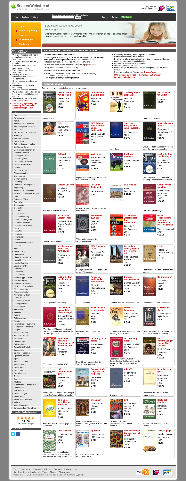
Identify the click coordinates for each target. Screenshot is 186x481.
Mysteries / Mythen (22, 295)
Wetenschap (19, 396)
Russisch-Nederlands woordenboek (97, 279)
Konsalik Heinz (20, 260)
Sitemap (53, 472)
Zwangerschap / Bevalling (25, 408)
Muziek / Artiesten (21, 292)
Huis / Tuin (18, 231)
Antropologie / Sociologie (24, 127)
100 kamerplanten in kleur (65, 371)
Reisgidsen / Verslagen (23, 327)
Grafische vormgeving (23, 219)
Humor (17, 240)
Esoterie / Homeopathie (24, 190)
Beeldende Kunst (21, 147)
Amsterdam (19, 118)
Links (76, 469)
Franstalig (18, 202)
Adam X (128, 369)
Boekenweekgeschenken (24, 150)
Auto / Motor (19, 141)
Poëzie (17, 321)
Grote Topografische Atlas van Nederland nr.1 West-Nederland (165, 220)
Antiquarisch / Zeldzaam (24, 124)
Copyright (58, 469)
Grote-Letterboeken (22, 222)
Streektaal (18, 367)
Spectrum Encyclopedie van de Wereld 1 (132, 125)
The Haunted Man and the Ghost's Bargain (65, 310)
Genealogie (19, 205)
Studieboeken (20, 373)
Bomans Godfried (21, 153)
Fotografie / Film (21, 199)
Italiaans (17, 245)
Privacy (49, 469)
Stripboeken (19, 370)
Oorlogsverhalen (21, 303)
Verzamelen (19, 388)
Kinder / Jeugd (20, 251)
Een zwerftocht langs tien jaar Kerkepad (98, 371)
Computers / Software (23, 161)
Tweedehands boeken (23, 469)
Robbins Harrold (21, 332)
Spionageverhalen (21, 356)
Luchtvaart (18, 272)
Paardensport (19, 306)
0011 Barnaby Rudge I (130, 339)
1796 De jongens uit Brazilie (132, 93)
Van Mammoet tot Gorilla (164, 93)
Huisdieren (18, 234)
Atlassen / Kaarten (22, 138)
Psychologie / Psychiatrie (24, 324)
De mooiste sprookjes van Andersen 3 (64, 402)
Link (126, 400)
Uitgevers (36, 17)
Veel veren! (96, 154)
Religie (17, 330)
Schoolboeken (20, 341)
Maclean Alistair (20, 280)
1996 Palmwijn (65, 431)
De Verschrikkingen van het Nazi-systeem (165, 342)
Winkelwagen (126, 17)
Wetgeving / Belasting (23, 399)
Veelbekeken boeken (54, 84)
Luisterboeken (20, 274)
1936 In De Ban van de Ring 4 (65, 93)
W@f (60, 123)
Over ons (105, 17)
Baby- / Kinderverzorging (24, 144)
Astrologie (18, 135)
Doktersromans (20, 179)
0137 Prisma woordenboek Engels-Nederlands (97, 126)
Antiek (16, 121)
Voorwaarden (39, 469)
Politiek (17, 315)
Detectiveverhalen (21, 170)
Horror (16, 228)
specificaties (90, 65)
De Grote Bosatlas (128, 155)
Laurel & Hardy (20, 266)
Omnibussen (19, 298)
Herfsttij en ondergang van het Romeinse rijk (131, 249)
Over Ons (18, 472)
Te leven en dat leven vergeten (98, 309)
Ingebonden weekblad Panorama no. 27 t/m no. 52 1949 (66, 342)
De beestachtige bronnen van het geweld (132, 433)
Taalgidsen (18, 376)
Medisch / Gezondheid (23, 286)
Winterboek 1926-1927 (96, 216)
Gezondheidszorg (21, 216)
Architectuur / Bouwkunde (25, 132)
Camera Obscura (66, 185)
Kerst (16, 248)
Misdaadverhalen (21, 289)
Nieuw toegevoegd (28, 30)
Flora (16, 196)
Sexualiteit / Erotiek (22, 347)
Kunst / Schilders (21, 263)
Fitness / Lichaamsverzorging (26, 193)
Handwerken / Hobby (23, 225)
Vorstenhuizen (20, 390)
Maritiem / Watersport (23, 283)
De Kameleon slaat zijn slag (97, 93)
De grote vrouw (164, 277)
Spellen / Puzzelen (22, 353)
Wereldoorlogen (20, 393)
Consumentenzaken (22, 164)
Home (22, 26)
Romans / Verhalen (22, 335)
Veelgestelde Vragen (40, 472)
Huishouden (19, 237)
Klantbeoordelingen (27, 424)
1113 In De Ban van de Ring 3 (164, 155)
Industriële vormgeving (23, 243)
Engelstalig (18, 187)
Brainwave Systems (74, 475)
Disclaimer (68, 469)
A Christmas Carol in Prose (64, 216)
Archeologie (19, 129)
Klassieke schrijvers (22, 257)
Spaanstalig (19, 350)
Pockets (17, 312)
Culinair (17, 167)
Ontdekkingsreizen (22, 301)
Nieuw (16, 17)
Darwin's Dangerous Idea (131, 278)
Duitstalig (18, 182)
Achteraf (62, 154)
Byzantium (96, 400)
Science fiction (20, 344)
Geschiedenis (20, 214)
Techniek (18, 379)
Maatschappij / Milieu (23, 277)
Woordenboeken (21, 405)
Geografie (18, 208)
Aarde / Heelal (20, 115)
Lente (160, 246)
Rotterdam (18, 338)
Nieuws (23, 35)
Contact (114, 17)
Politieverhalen (20, 318)
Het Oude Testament (96, 186)
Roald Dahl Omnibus (162, 401)
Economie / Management (24, 185)
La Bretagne (130, 185)
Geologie (18, 211)
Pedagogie (18, 309)
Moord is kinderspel (129, 309)
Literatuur (18, 269)
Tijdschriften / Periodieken (25, 385)
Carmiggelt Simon (21, 156)
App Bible (95, 431)
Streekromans (20, 364)
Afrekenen (24, 44)
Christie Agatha (20, 158)
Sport (16, 359)
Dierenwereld (19, 176)
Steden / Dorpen (21, 361)
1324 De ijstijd (164, 431)
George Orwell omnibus (164, 186)
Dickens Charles (21, 173)
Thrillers (17, 382)
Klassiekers (19, 254)
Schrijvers (25, 17)
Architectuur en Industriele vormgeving (65, 248)
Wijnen (17, 402)
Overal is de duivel (163, 309)
